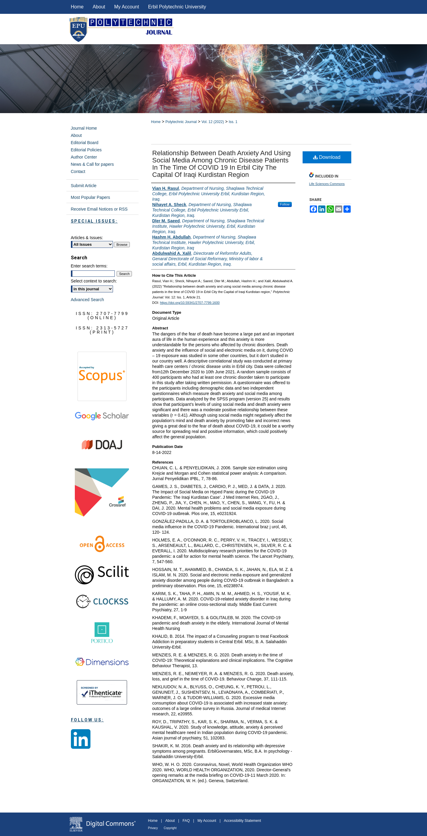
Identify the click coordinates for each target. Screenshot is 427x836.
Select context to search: (94, 281)
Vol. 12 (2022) (213, 122)
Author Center (84, 157)
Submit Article (84, 185)
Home (156, 122)
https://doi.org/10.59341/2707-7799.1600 (190, 302)
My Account (206, 821)
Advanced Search (87, 299)
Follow (285, 204)
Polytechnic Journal (181, 122)
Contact (78, 171)
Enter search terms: (89, 266)
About (76, 135)
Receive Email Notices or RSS (99, 209)
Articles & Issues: (87, 237)
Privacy (153, 828)
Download (326, 157)
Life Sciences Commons (327, 184)
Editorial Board (85, 142)
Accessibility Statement (242, 821)
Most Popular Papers (90, 197)
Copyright (170, 828)
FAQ (186, 821)
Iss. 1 (233, 122)
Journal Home (84, 128)
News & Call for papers (92, 164)
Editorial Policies (86, 149)
